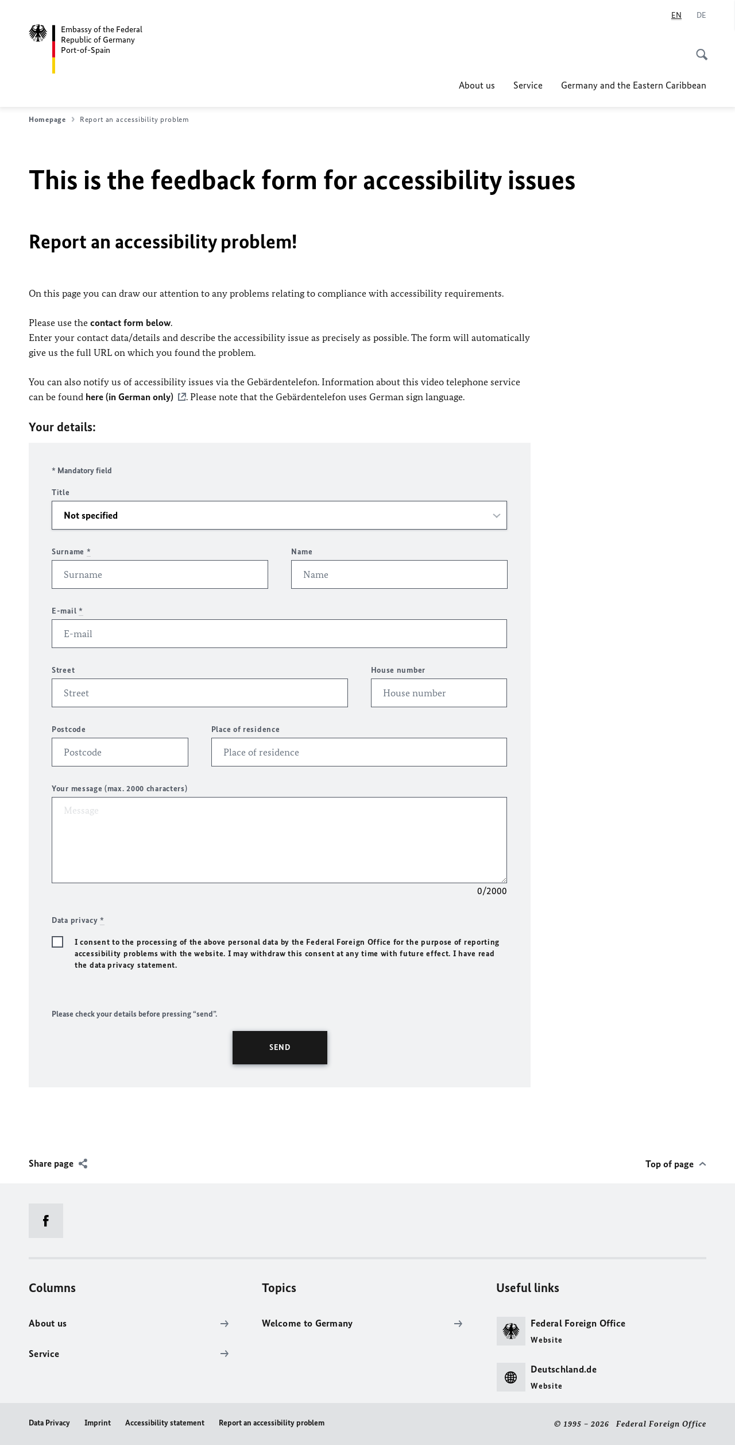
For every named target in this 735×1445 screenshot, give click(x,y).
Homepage (52, 119)
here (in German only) (129, 397)
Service (528, 85)
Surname (71, 552)
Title (61, 492)
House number (398, 670)
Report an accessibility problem (271, 1423)
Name (301, 552)
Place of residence (245, 729)
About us (477, 85)
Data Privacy (49, 1423)
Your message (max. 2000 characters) (120, 789)
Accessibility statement (164, 1423)
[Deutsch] (701, 15)
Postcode (69, 729)
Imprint (97, 1423)
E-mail (67, 611)
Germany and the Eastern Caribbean (633, 85)
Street (63, 670)
